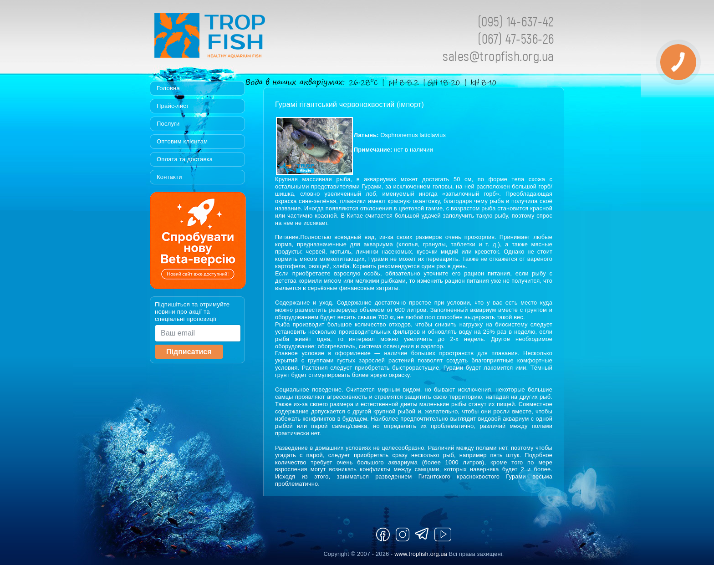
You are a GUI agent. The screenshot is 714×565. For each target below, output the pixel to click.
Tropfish (268, 38)
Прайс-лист (173, 105)
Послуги (168, 123)
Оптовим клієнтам (182, 141)
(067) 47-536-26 (516, 38)
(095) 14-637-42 (516, 21)
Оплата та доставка (185, 159)
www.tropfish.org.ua (420, 553)
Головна (168, 88)
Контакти (169, 176)
